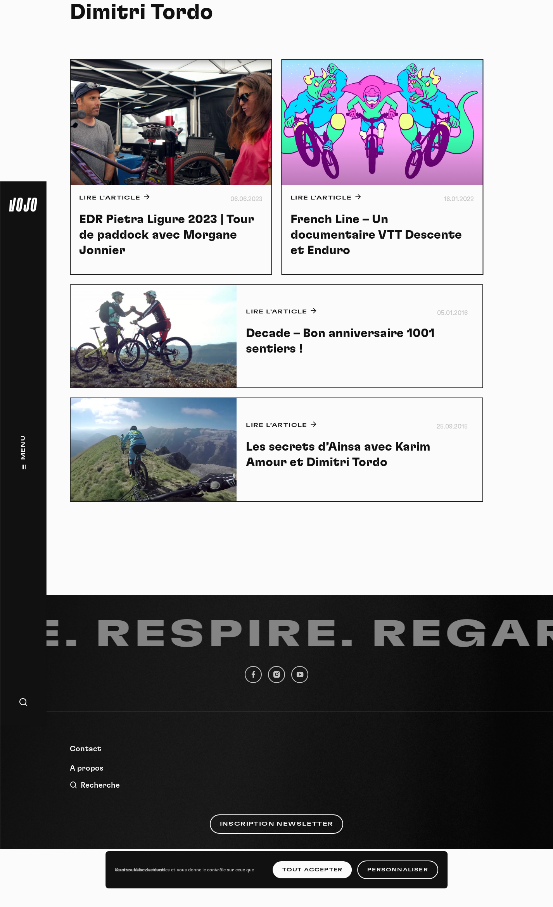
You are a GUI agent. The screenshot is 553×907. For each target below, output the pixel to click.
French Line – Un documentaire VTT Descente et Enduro (376, 234)
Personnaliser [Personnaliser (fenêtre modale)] (397, 869)
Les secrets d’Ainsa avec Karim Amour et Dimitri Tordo (338, 454)
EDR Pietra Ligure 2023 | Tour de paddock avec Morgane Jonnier (166, 234)
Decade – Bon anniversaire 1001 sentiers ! (340, 341)
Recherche (95, 785)
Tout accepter (312, 869)
